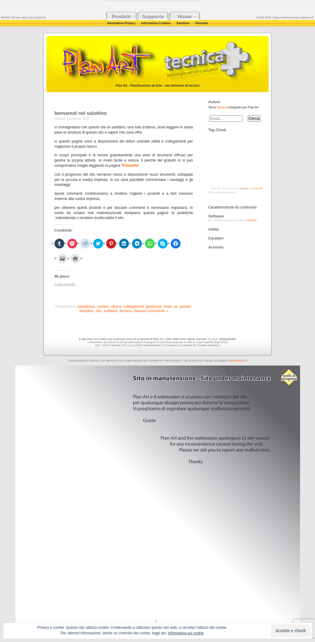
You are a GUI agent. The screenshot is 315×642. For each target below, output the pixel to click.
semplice (86, 311)
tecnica (125, 311)
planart (185, 306)
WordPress (235, 360)
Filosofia (201, 23)
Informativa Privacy (121, 23)
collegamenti (133, 306)
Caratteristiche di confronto (232, 207)
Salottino (183, 23)
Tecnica (222, 107)
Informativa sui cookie (186, 633)
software (111, 311)
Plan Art (258, 188)
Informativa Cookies (156, 23)
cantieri (103, 306)
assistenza (86, 306)
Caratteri (215, 238)
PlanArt (251, 220)
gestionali (154, 306)
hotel (168, 306)
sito (99, 311)
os (176, 306)
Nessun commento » (151, 311)
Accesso (215, 247)
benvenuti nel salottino (80, 113)
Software (216, 216)
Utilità (213, 229)
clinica (116, 306)
